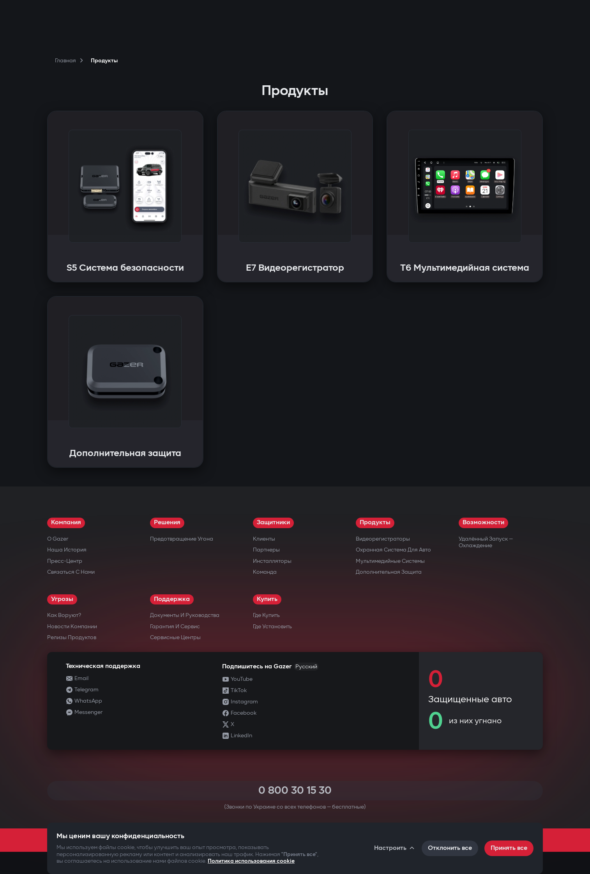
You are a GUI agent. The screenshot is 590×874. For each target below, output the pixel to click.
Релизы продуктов (71, 637)
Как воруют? (64, 615)
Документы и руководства (184, 615)
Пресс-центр (64, 561)
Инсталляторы (272, 561)
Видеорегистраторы (383, 539)
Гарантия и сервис (175, 626)
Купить (267, 599)
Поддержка (172, 599)
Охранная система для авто (393, 549)
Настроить (394, 848)
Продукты (375, 522)
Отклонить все (450, 848)
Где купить (266, 615)
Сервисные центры (175, 637)
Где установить (272, 626)
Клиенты (264, 539)
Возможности (483, 522)
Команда (265, 572)
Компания (66, 522)
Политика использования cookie (251, 861)
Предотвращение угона (181, 539)
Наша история (67, 549)
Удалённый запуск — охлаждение (486, 542)
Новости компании (72, 626)
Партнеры (266, 549)
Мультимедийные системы (390, 561)
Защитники (273, 522)
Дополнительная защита (389, 572)
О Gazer (57, 539)
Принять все (509, 848)
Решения (167, 522)
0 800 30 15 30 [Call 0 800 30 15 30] (295, 790)
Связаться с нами (71, 572)
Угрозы (62, 599)
